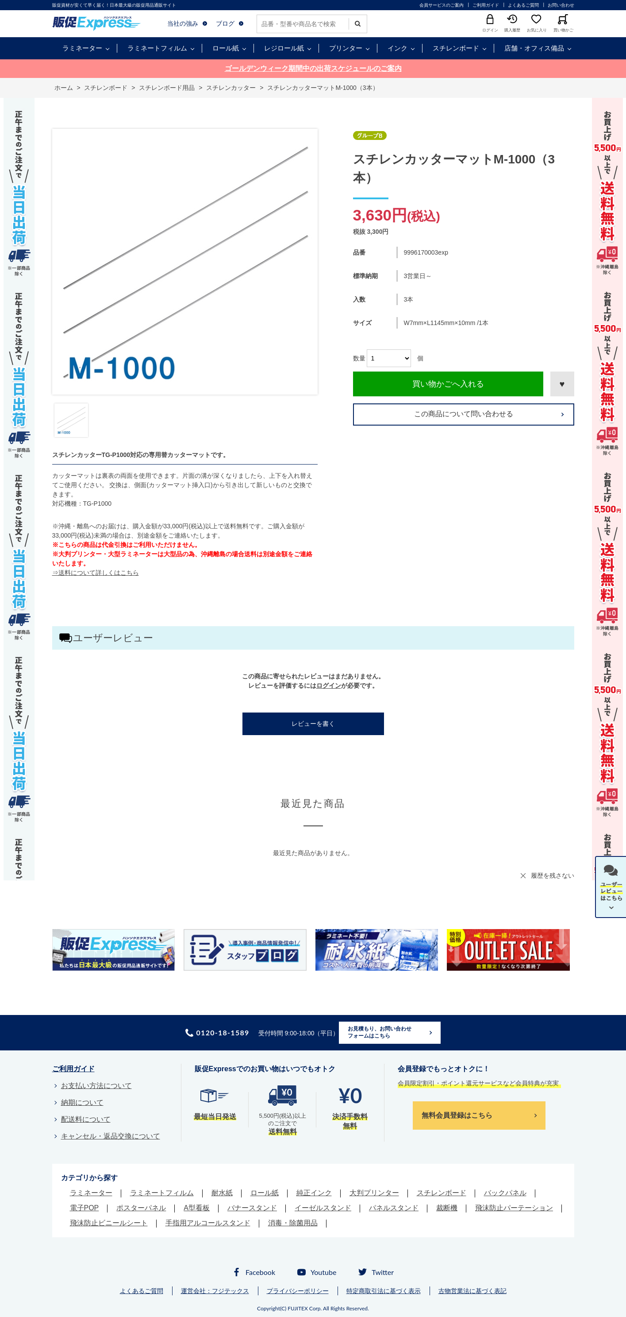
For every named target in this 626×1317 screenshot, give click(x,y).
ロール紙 (225, 48)
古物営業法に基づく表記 (472, 1290)
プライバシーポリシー (298, 1290)
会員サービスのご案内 (441, 5)
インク (397, 48)
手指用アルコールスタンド (207, 1223)
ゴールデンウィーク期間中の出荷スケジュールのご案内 (313, 68)
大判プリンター (374, 1193)
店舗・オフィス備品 (534, 48)
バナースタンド (252, 1208)
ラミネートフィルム (157, 48)
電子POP (84, 1208)
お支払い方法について (96, 1085)
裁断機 (446, 1208)
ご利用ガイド (485, 5)
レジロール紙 (284, 48)
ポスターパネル (141, 1208)
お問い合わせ (561, 5)
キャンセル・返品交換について (110, 1136)
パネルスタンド (394, 1208)
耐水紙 (222, 1193)
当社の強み (182, 23)
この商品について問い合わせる (463, 414)
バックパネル (505, 1193)
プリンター (345, 48)
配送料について (86, 1119)
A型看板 (197, 1208)
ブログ (225, 23)
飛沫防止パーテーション (514, 1208)
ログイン (328, 685)
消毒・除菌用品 (293, 1223)
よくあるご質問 (523, 5)
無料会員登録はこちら (457, 1115)
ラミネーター (82, 48)
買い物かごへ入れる (448, 384)
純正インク (314, 1193)
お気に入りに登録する (562, 384)
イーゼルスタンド (323, 1208)
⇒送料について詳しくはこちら (95, 572)
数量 (359, 358)
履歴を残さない (552, 875)
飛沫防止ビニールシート (109, 1223)
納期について (82, 1102)
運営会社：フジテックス (215, 1290)
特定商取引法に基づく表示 (383, 1290)
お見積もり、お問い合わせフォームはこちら (379, 1032)
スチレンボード (456, 48)
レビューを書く (313, 723)
